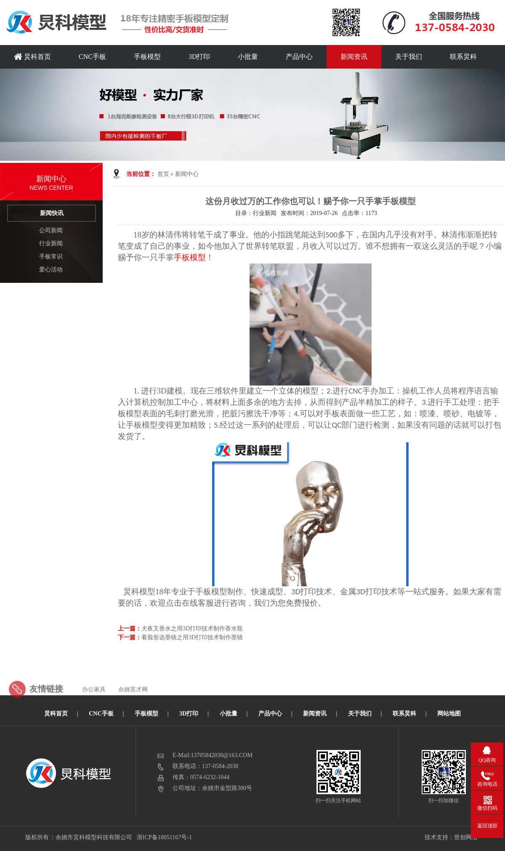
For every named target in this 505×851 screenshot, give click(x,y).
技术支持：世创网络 (451, 837)
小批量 (248, 56)
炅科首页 (32, 56)
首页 (163, 174)
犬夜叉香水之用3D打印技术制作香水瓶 (192, 628)
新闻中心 (187, 174)
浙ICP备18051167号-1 (165, 837)
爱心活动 (51, 269)
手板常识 (51, 256)
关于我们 (408, 56)
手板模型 (147, 56)
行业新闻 (51, 243)
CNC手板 (92, 56)
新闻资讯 (353, 56)
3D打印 (199, 56)
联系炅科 (463, 56)
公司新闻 (51, 230)
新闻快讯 (52, 213)
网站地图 (449, 713)
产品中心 (299, 56)
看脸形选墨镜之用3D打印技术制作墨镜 (192, 637)
